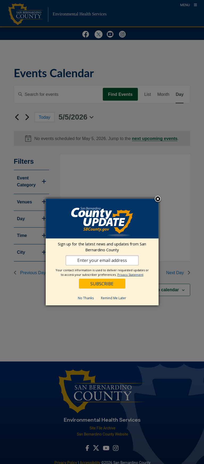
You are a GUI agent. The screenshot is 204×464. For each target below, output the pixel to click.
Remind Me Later (113, 298)
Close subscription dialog (158, 199)
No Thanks (86, 298)
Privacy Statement (130, 275)
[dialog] (102, 252)
